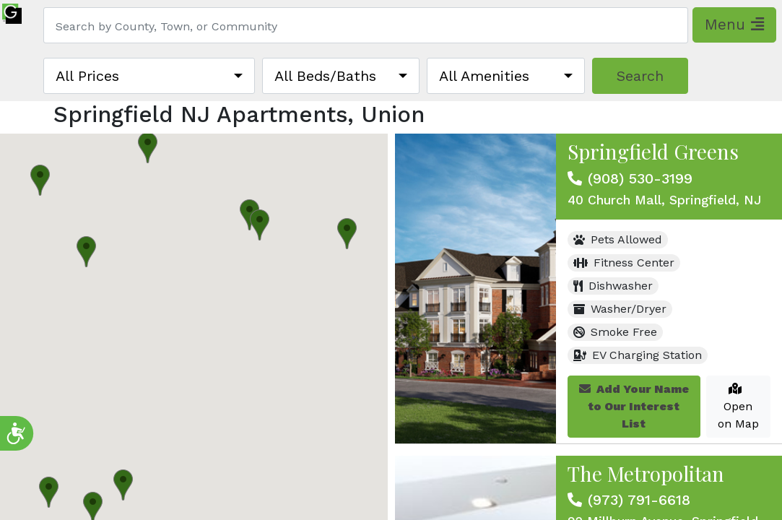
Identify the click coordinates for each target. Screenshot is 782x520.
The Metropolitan (646, 473)
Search (640, 75)
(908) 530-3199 (640, 178)
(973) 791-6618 (639, 499)
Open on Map (738, 406)
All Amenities (484, 75)
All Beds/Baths (325, 75)
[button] (147, 147)
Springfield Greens (653, 151)
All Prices (87, 75)
